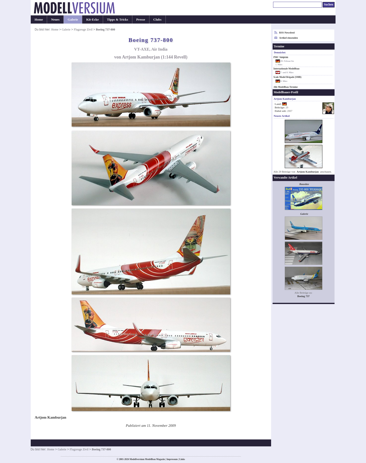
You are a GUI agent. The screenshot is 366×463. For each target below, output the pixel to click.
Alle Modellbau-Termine (286, 87)
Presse (140, 19)
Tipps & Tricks (117, 19)
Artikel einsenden (288, 37)
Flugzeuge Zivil (83, 29)
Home (39, 19)
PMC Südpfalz (281, 57)
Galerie (73, 19)
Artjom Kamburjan (308, 171)
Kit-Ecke (92, 19)
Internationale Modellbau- (287, 68)
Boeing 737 (303, 296)
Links (182, 459)
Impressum (172, 459)
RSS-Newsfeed (287, 32)
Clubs (157, 19)
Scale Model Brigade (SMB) (288, 77)
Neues (55, 19)
